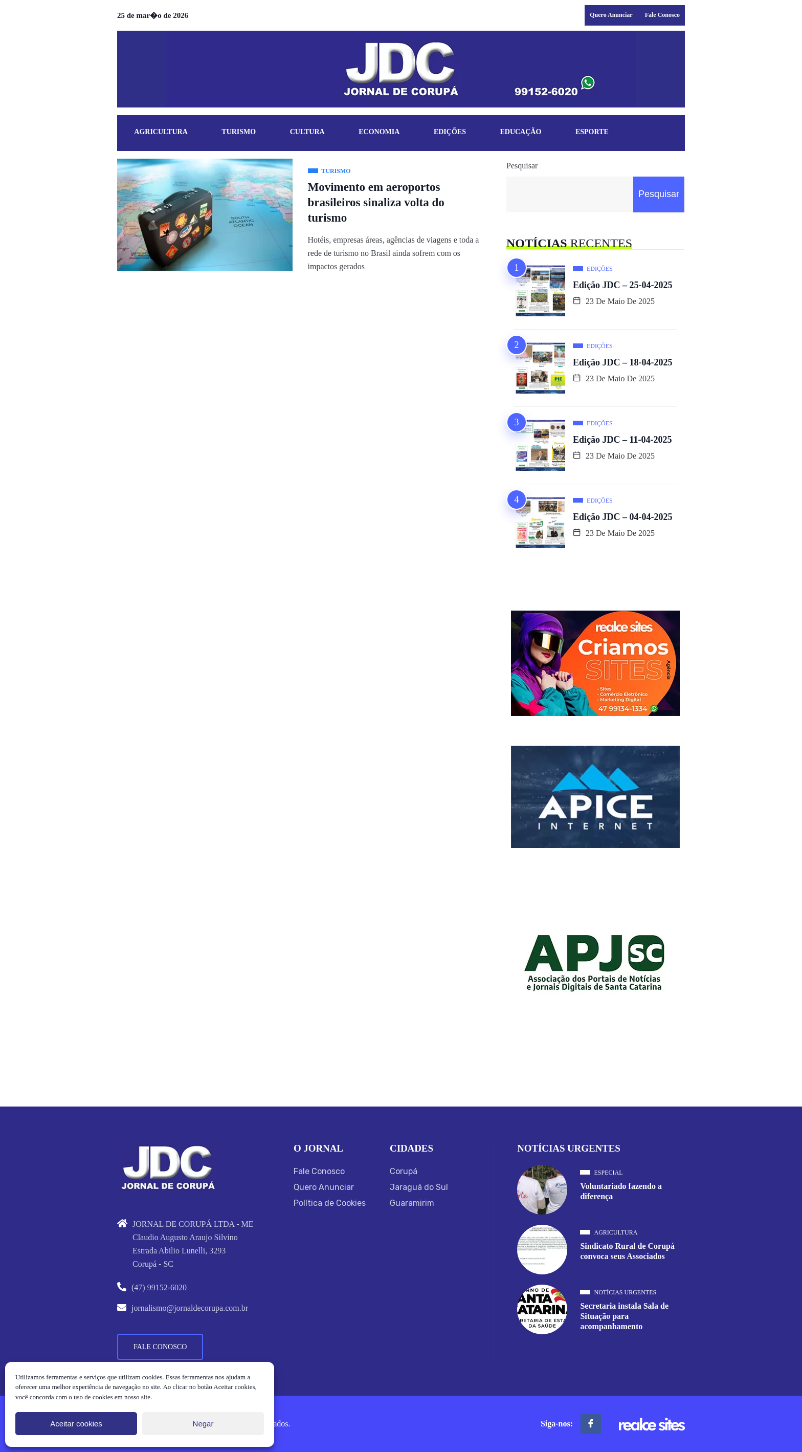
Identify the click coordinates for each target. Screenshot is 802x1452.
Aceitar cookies (76, 1423)
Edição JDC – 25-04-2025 (623, 285)
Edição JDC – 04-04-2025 (623, 517)
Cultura (307, 132)
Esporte (592, 132)
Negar (203, 1423)
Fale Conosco (662, 14)
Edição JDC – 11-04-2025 (622, 440)
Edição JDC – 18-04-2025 (623, 362)
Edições (450, 132)
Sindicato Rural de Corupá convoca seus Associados (627, 1251)
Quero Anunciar (611, 14)
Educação (521, 132)
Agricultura (161, 132)
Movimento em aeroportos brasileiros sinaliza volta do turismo (376, 202)
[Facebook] (591, 1424)
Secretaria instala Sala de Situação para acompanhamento (624, 1316)
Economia (379, 132)
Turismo (238, 132)
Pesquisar (522, 165)
